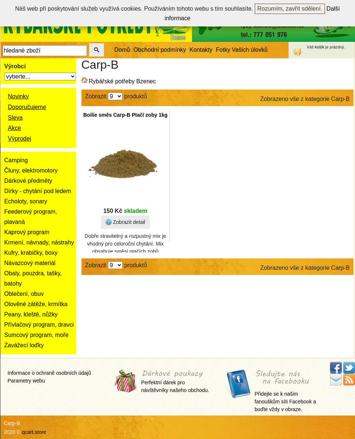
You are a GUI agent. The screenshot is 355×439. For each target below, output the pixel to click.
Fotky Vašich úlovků (242, 50)
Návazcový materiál (30, 263)
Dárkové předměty (28, 181)
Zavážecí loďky (24, 345)
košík (320, 47)
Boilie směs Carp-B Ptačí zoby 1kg (125, 115)
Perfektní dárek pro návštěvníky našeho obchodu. (175, 382)
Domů (122, 50)
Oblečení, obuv (24, 294)
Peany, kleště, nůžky (31, 314)
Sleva (15, 118)
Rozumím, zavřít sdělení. (289, 9)
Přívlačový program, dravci (39, 325)
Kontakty (200, 50)
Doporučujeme (27, 107)
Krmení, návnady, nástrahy (39, 242)
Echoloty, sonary (25, 201)
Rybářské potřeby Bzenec (122, 81)
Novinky (18, 96)
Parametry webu (26, 381)
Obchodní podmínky (160, 50)
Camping (16, 160)
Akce (14, 128)
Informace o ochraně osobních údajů (49, 373)
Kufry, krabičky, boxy (31, 253)
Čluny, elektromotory (31, 170)
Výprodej (19, 138)
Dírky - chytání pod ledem (37, 191)
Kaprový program (27, 232)
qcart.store (34, 432)
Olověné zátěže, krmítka (36, 304)
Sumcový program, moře (36, 335)
